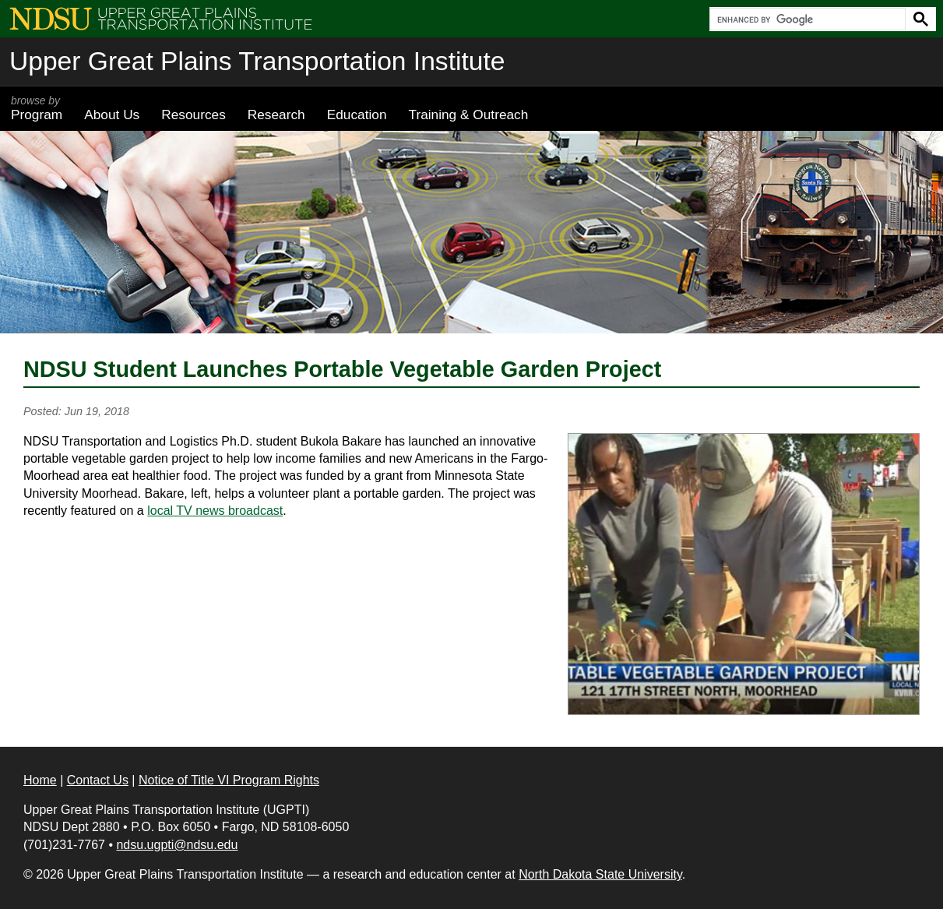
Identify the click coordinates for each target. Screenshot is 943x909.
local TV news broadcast (215, 510)
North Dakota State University (600, 874)
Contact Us (97, 780)
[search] (806, 19)
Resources (193, 114)
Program (36, 108)
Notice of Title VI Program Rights (229, 780)
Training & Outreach (468, 114)
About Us (111, 114)
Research (276, 114)
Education (357, 114)
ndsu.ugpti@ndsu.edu (177, 844)
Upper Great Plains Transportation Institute (257, 61)
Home (40, 780)
